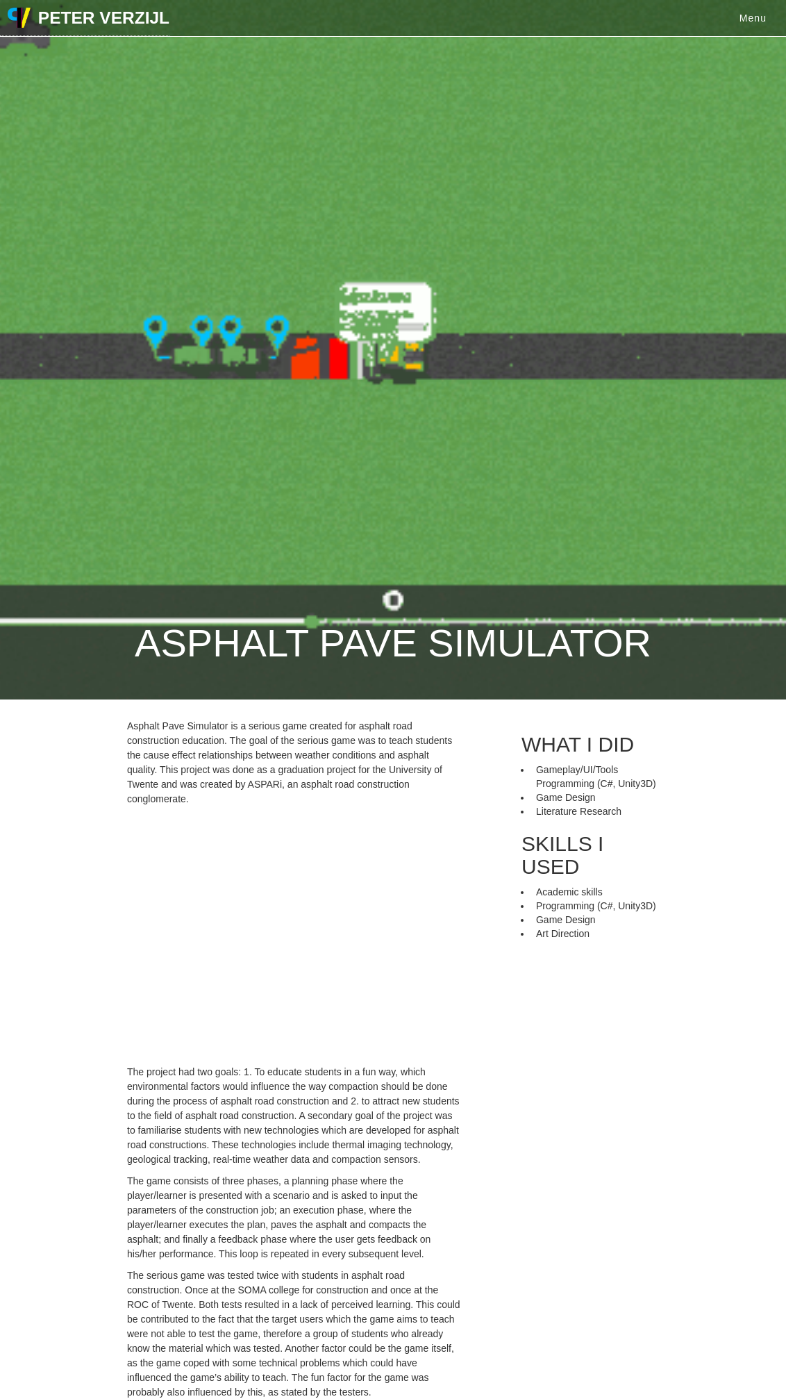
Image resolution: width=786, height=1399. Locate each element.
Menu (753, 18)
